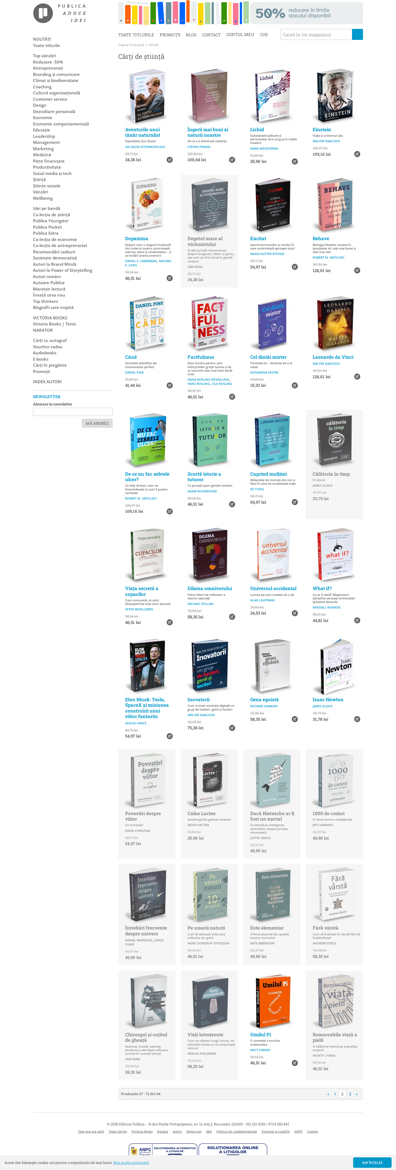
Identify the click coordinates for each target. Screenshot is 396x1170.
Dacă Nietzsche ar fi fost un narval (272, 816)
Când (131, 357)
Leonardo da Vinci (333, 357)
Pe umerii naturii (206, 928)
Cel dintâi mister (268, 357)
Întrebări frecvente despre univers (146, 930)
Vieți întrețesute (205, 1034)
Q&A (209, 1131)
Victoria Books (142, 1131)
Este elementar (267, 928)
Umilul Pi (260, 1034)
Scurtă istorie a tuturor (204, 477)
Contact (211, 34)
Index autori (47, 381)
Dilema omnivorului (210, 588)
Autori (177, 1131)
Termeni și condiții (276, 1131)
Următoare (356, 1094)
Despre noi (194, 1131)
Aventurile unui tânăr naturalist (142, 132)
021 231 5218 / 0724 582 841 (267, 1124)
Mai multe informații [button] (131, 1162)
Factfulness (201, 357)
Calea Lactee (202, 813)
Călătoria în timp (331, 474)
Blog (191, 34)
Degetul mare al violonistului (205, 241)
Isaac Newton (328, 699)
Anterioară (327, 1094)
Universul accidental (273, 588)
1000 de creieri (329, 813)
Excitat (258, 238)
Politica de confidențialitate (236, 1131)
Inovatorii (199, 699)
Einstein (322, 129)
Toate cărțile (118, 1131)
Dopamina (136, 238)
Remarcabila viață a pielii (335, 1037)
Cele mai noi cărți (91, 1131)
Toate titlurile (136, 34)
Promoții (170, 34)
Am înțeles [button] (372, 1162)
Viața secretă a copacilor (141, 591)
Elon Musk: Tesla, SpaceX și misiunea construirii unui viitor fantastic (147, 707)
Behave (321, 238)
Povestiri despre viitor (143, 816)
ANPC (298, 1131)
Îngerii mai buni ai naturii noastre (208, 132)
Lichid (257, 129)
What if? (322, 588)
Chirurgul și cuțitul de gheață (146, 1037)
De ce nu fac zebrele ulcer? (147, 477)
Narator (162, 1131)
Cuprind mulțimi (268, 474)
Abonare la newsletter (52, 404)
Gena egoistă (264, 699)
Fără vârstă (326, 928)
